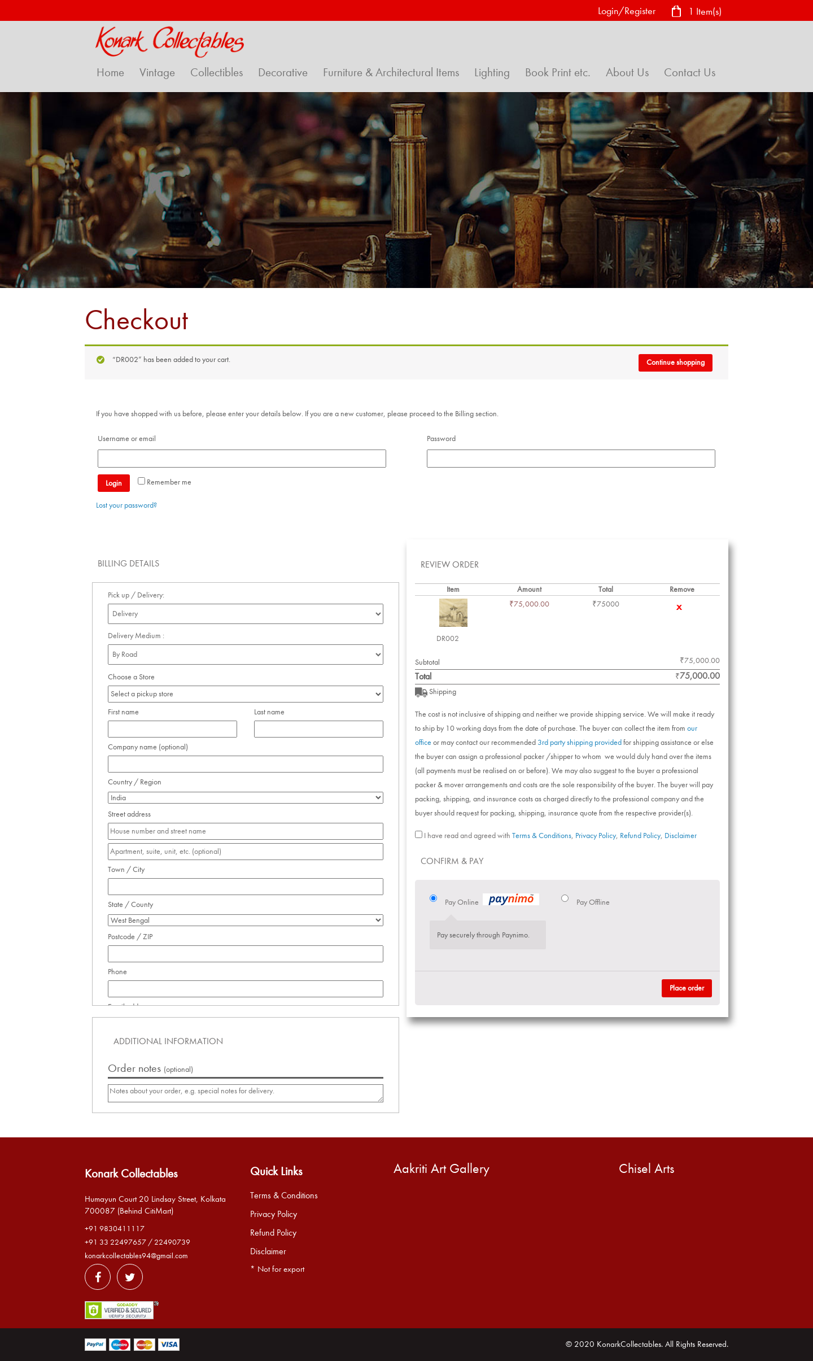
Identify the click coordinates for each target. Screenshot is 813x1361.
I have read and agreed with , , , (560, 835)
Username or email (130, 438)
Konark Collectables (131, 1173)
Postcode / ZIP (133, 936)
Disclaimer (681, 835)
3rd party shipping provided (579, 742)
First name (126, 712)
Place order (687, 988)
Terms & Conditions (541, 835)
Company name (148, 747)
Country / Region (138, 782)
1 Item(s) (696, 12)
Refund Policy (640, 835)
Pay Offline (593, 902)
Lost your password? (126, 505)
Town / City (129, 869)
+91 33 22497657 (115, 1242)
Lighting (492, 72)
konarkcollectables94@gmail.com (136, 1255)
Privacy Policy (595, 835)
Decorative (283, 72)
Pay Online (492, 901)
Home (110, 72)
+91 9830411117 (115, 1228)
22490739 (172, 1242)
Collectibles (216, 72)
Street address (132, 814)
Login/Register (626, 11)
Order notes (150, 1068)
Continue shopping (675, 362)
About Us (627, 72)
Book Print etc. (558, 72)
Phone (120, 971)
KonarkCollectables (629, 1344)
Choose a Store (132, 677)
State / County (133, 904)
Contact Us (689, 72)
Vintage (157, 72)
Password (444, 438)
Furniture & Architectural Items (391, 72)
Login (114, 483)
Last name (272, 712)
